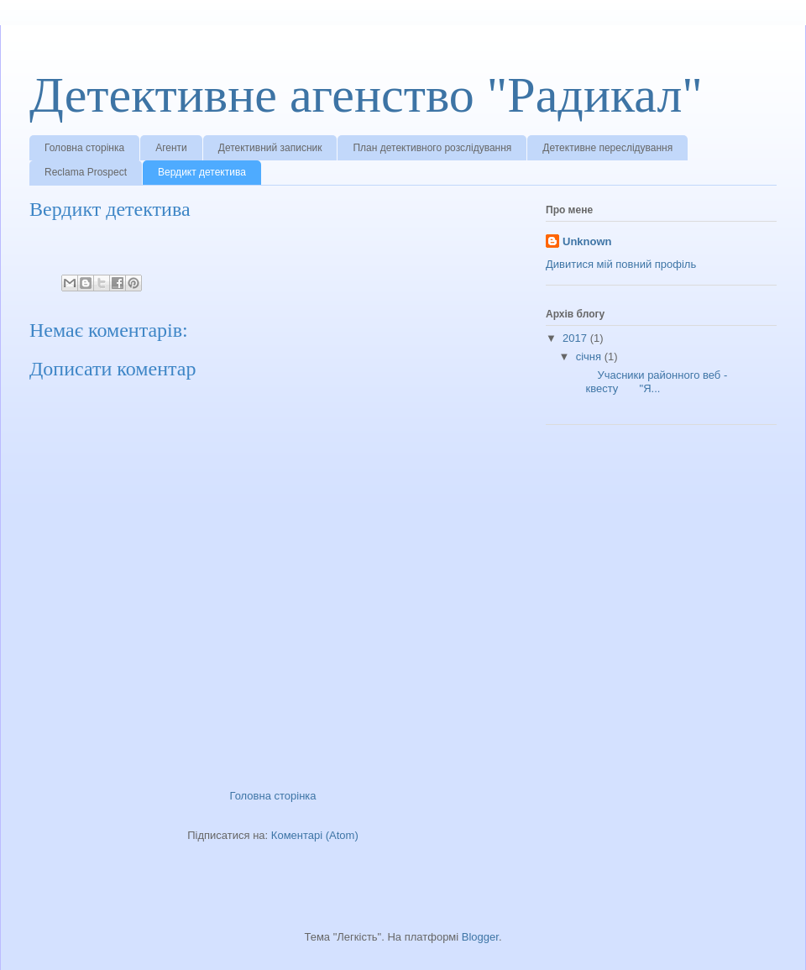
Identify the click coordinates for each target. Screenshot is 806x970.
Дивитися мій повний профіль (621, 264)
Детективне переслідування (607, 148)
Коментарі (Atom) (315, 835)
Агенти (171, 148)
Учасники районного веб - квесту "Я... (650, 382)
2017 (576, 338)
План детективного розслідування (432, 148)
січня (590, 356)
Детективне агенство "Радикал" (366, 95)
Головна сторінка (84, 148)
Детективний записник (270, 148)
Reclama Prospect (85, 172)
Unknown (587, 241)
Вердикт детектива (202, 172)
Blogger (480, 937)
